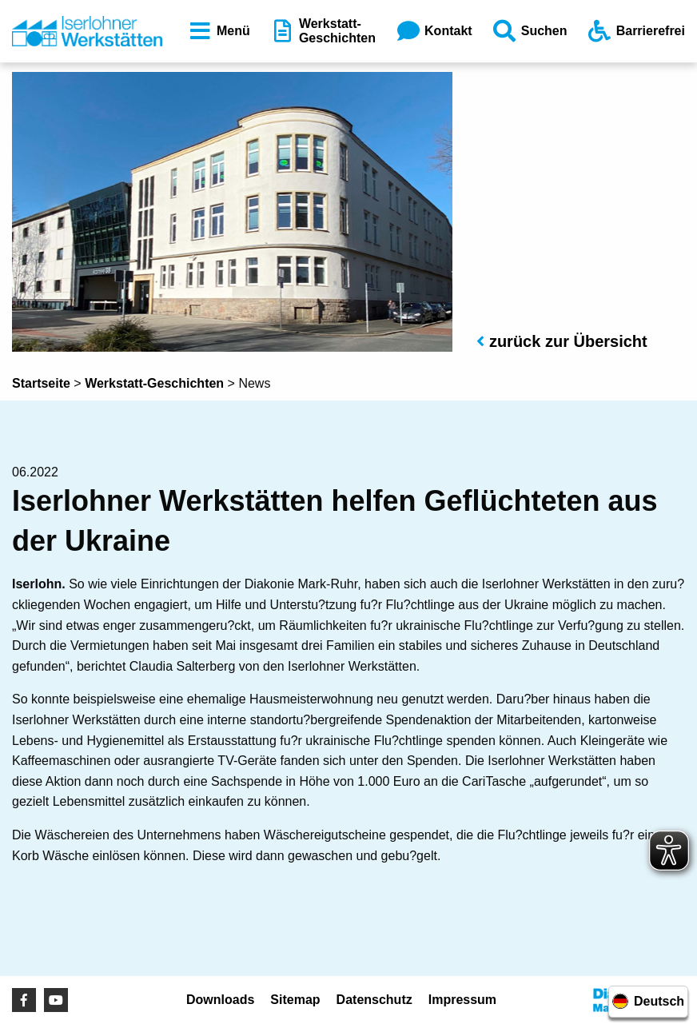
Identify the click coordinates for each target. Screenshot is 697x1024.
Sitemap (295, 999)
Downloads (220, 999)
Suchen (529, 31)
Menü (218, 31)
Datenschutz (374, 999)
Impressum (462, 999)
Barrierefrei (635, 31)
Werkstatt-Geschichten (322, 31)
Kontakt (433, 31)
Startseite (41, 383)
